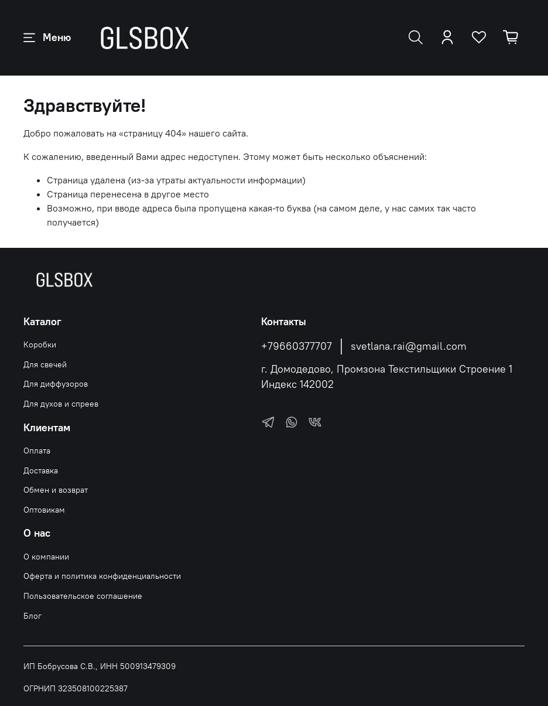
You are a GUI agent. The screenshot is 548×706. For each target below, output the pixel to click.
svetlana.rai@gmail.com (409, 346)
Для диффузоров (55, 383)
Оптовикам (44, 509)
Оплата (36, 450)
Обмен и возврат (55, 490)
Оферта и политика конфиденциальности (102, 576)
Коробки (39, 344)
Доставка (40, 470)
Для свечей (45, 364)
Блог (32, 615)
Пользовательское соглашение (82, 596)
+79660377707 (296, 346)
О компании (46, 556)
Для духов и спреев (60, 403)
